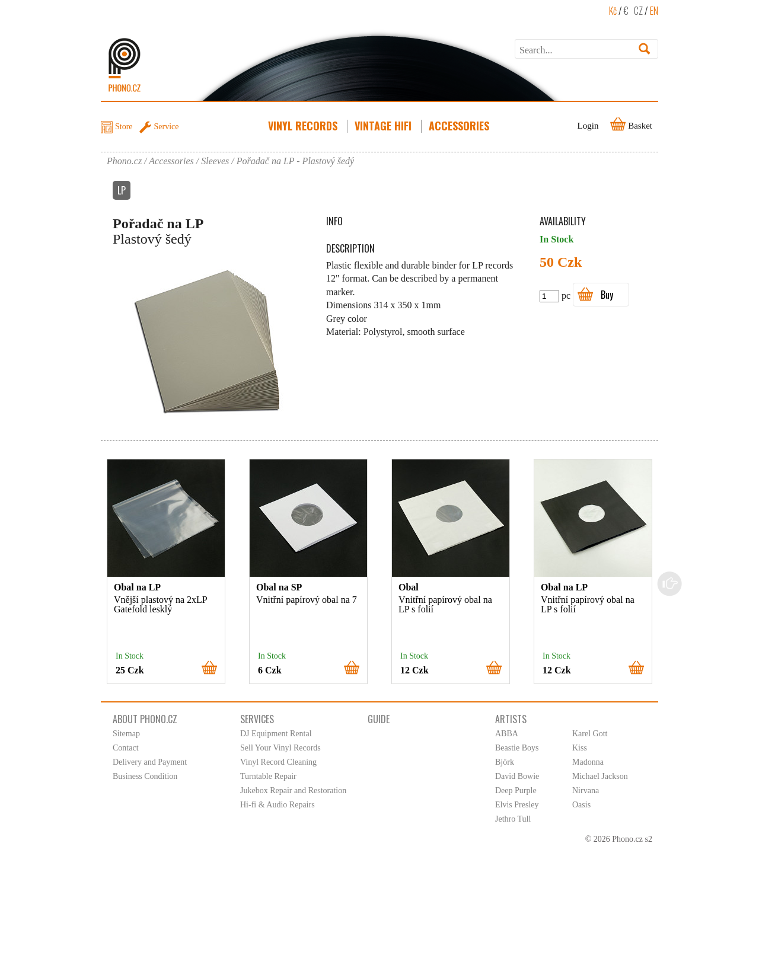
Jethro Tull (513, 819)
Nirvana (585, 790)
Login (588, 125)
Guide (379, 719)
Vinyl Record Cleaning (278, 762)
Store (124, 126)
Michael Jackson (600, 776)
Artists (511, 719)
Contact (126, 747)
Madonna (588, 762)
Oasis (581, 804)
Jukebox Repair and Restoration (293, 790)
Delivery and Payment (150, 762)
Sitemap (126, 733)
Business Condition (145, 776)
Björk (504, 762)
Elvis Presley (517, 804)
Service (166, 126)
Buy (607, 295)
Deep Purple (516, 790)
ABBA (506, 733)
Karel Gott (589, 733)
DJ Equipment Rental (276, 733)
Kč (613, 11)
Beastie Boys (517, 747)
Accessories (460, 125)
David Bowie (517, 776)
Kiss (579, 747)
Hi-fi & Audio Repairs (277, 804)
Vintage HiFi (384, 125)
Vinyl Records (304, 125)
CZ (638, 11)
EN (654, 11)
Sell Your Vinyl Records (280, 747)
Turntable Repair (268, 776)
